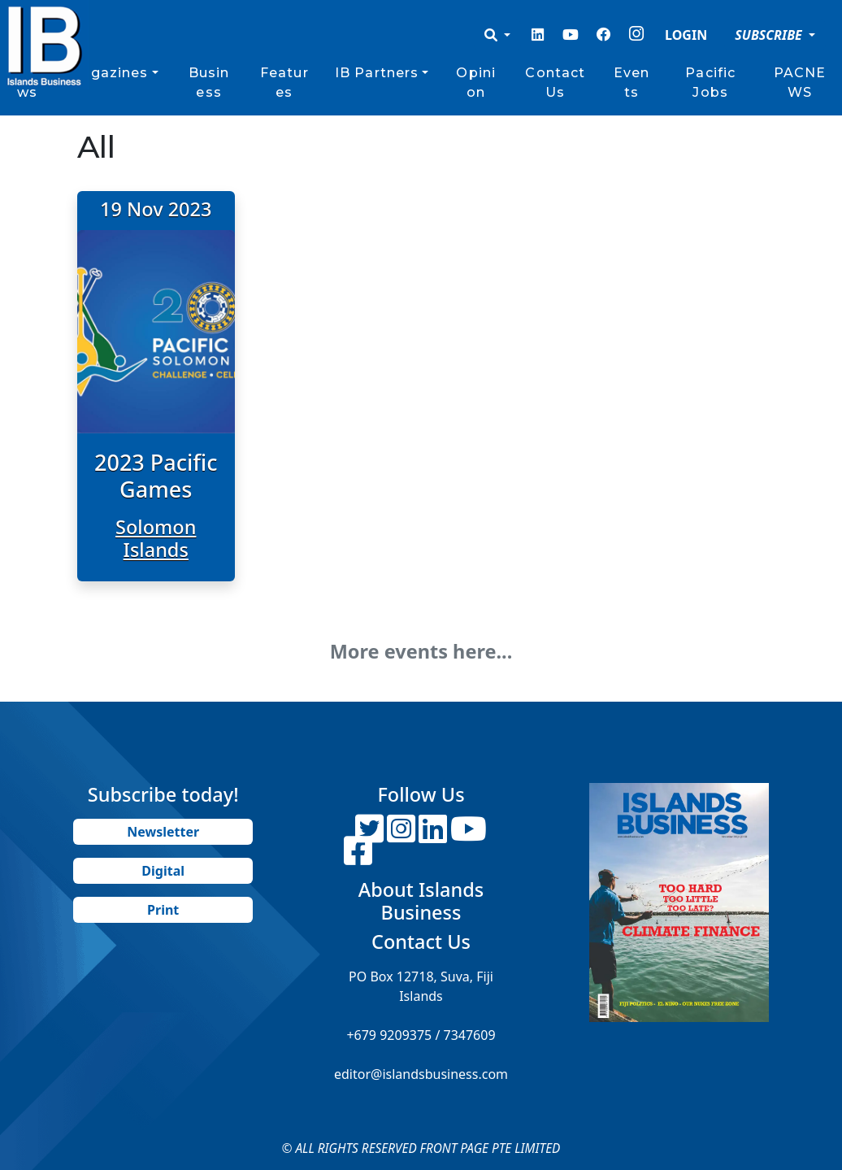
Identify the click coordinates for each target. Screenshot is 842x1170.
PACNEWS (800, 82)
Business (209, 82)
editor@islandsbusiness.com (421, 1074)
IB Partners (377, 72)
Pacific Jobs (710, 82)
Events (631, 82)
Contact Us (555, 82)
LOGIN (686, 35)
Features (284, 82)
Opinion (476, 82)
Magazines (107, 72)
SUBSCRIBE (770, 35)
